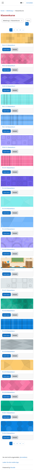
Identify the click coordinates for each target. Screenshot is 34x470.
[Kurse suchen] (28, 20)
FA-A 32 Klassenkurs (8, 65)
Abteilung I (9, 11)
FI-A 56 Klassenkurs (8, 392)
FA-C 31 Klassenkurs (8, 106)
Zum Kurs (6, 49)
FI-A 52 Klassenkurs (8, 311)
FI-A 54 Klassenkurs (8, 351)
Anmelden (29, 3)
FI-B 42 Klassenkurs (8, 433)
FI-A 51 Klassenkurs (8, 290)
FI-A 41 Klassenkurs (8, 168)
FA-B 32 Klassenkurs (8, 86)
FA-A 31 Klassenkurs (8, 45)
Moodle (12, 467)
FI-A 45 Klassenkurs (8, 249)
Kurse (2, 11)
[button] (22, 3)
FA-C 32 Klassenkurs (8, 127)
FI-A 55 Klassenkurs (8, 372)
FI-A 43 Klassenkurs (8, 208)
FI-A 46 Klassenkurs (8, 270)
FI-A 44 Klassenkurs (8, 229)
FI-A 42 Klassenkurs (8, 188)
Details (15, 49)
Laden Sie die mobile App (11, 462)
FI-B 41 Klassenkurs (8, 413)
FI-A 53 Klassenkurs (8, 331)
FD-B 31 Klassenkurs (8, 147)
